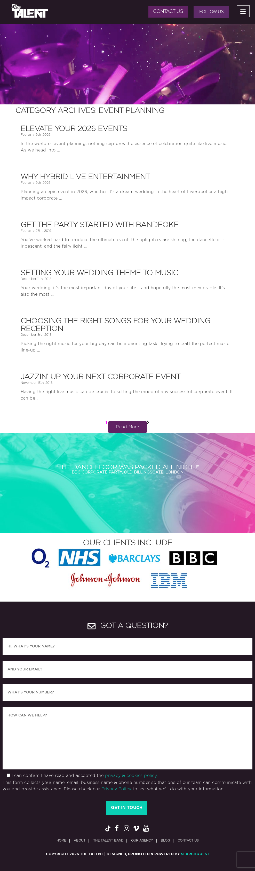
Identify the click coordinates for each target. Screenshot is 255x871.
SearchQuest (195, 854)
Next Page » (148, 424)
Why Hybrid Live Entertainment (85, 177)
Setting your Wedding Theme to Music (99, 273)
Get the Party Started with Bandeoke (100, 225)
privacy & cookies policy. (131, 776)
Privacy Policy (116, 789)
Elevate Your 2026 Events (74, 129)
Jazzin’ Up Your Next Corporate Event (100, 377)
